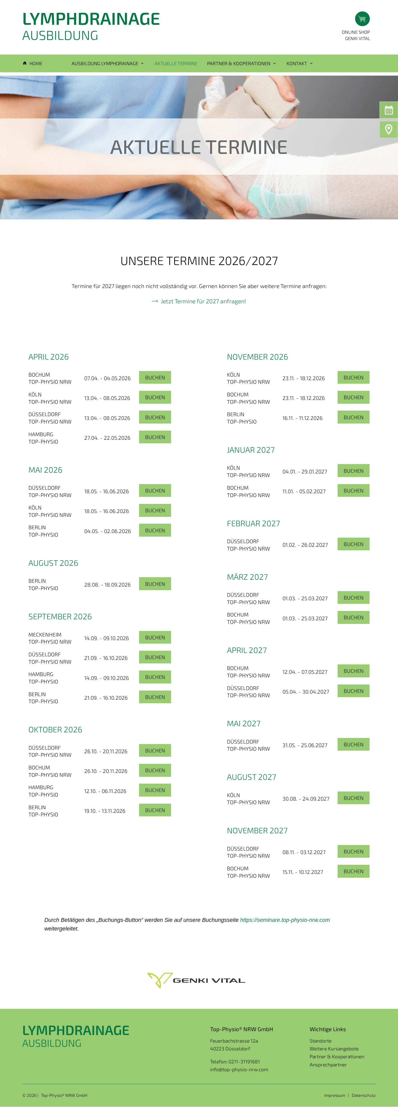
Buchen (154, 380)
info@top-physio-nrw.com (239, 1072)
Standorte (320, 1043)
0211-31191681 (244, 1064)
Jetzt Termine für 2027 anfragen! (203, 303)
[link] (285, 922)
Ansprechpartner (328, 1067)
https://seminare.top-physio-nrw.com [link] (285, 922)
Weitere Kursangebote (334, 1051)
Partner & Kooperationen (337, 1059)
